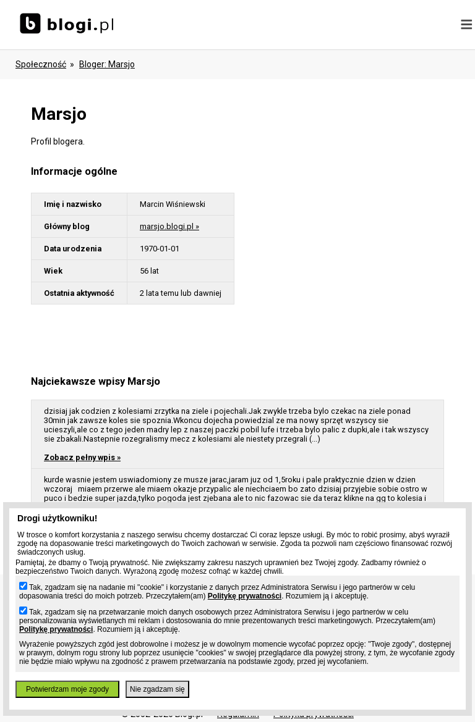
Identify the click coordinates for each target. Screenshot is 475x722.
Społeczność (40, 64)
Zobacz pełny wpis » (82, 457)
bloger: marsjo (107, 64)
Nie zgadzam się (157, 689)
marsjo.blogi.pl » (169, 226)
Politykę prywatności (244, 596)
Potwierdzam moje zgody (67, 689)
